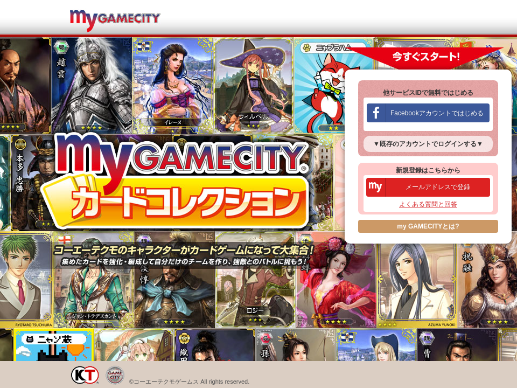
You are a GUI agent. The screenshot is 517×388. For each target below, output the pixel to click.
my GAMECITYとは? (428, 226)
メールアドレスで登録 (438, 187)
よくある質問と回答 (428, 204)
